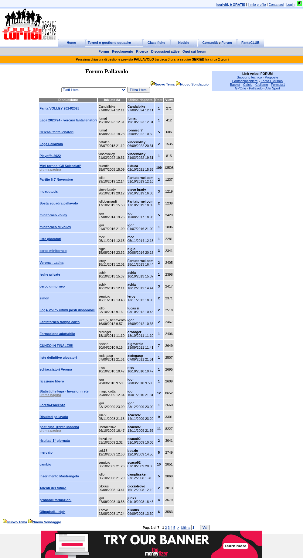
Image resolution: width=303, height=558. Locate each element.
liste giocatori (50, 239)
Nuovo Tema (165, 84)
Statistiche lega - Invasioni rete (63, 391)
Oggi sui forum (194, 51)
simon (44, 298)
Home (71, 42)
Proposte (271, 77)
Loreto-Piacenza (52, 405)
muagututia (48, 191)
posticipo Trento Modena (59, 427)
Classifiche (156, 42)
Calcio (248, 84)
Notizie (183, 42)
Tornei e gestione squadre (109, 42)
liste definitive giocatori (58, 357)
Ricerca (142, 51)
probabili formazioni (55, 500)
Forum (226, 42)
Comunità (210, 42)
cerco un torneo (52, 286)
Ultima (185, 527)
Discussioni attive (165, 51)
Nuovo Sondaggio (194, 84)
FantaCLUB (250, 42)
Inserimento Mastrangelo (59, 476)
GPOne (240, 88)
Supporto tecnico (249, 77)
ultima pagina (50, 169)
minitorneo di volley (55, 227)
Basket (235, 84)
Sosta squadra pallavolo (58, 203)
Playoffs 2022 (50, 156)
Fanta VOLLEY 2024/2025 (59, 108)
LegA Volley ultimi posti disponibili (67, 310)
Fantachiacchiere (245, 81)
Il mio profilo (257, 4)
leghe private (49, 274)
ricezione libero (51, 381)
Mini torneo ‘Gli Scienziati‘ (60, 166)
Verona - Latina (51, 262)
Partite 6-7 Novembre (56, 179)
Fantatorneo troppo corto (59, 322)
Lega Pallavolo (51, 144)
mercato (46, 452)
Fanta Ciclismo (271, 81)
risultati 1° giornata (54, 440)
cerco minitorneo (52, 251)
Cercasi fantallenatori (56, 132)
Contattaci (276, 4)
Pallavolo (256, 88)
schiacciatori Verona (55, 369)
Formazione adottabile (57, 334)
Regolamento (122, 51)
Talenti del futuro (52, 488)
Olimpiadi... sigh (52, 512)
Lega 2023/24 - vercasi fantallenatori (68, 120)
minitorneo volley (53, 215)
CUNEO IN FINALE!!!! (56, 345)
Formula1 (278, 84)
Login (290, 4)
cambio (45, 464)
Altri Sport (272, 88)
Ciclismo (261, 84)
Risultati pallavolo (53, 417)
